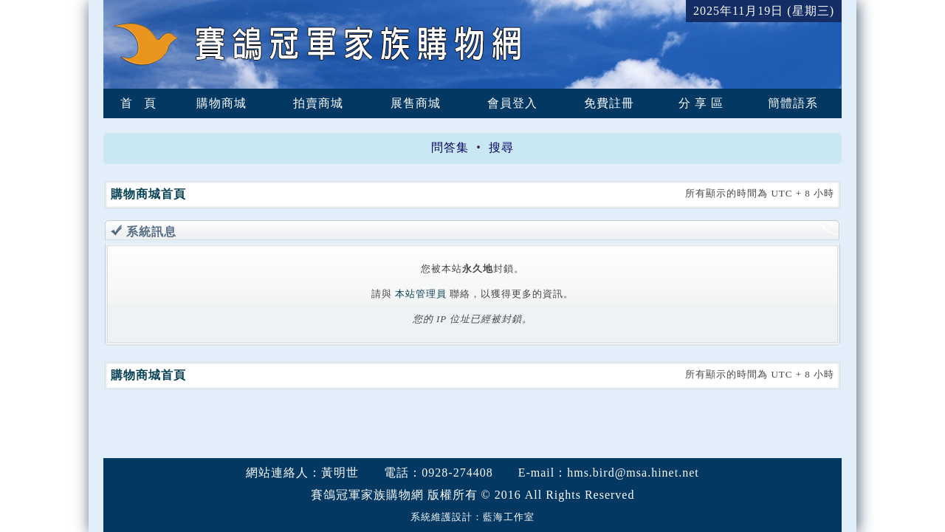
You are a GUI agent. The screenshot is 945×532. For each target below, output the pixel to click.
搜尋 (501, 147)
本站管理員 (421, 293)
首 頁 (138, 103)
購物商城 (221, 103)
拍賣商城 (318, 103)
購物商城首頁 (148, 194)
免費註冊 (609, 103)
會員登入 (512, 103)
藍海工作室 (509, 516)
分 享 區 (701, 103)
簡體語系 (793, 103)
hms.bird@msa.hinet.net (633, 472)
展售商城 (416, 103)
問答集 (450, 147)
